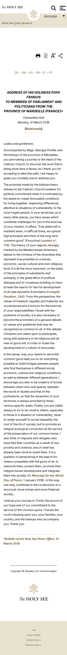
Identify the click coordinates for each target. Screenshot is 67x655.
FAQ (34, 630)
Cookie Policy (33, 640)
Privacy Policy (33, 645)
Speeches (8, 23)
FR (38, 72)
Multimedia (33, 129)
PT (51, 72)
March (27, 23)
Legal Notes (33, 635)
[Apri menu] (62, 8)
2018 (18, 23)
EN (24, 72)
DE (17, 72)
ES (31, 72)
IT (44, 72)
